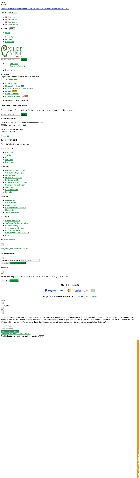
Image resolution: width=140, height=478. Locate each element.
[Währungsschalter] (12, 28)
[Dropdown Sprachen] (13, 13)
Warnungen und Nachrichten (17, 233)
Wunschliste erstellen (18, 263)
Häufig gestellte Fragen (15, 185)
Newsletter (10, 210)
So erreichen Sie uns (13, 177)
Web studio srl (91, 296)
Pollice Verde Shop (12, 180)
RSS (6, 157)
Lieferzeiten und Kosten (15, 170)
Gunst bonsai (10, 205)
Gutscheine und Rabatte (15, 207)
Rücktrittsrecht (11, 189)
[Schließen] (2, 303)
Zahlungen (9, 187)
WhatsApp (9, 41)
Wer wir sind (10, 175)
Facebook (9, 152)
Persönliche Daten (12, 221)
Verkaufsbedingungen (14, 173)
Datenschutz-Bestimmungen (17, 182)
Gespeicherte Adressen (14, 228)
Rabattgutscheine (12, 230)
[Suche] (10, 59)
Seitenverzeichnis (12, 212)
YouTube (9, 159)
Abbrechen (5, 263)
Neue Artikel (10, 200)
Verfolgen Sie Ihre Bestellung (17, 223)
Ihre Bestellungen (12, 225)
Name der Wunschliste (10, 260)
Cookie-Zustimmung (138, 464)
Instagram (9, 162)
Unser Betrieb (11, 37)
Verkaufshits (10, 203)
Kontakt (8, 39)
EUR (7, 33)
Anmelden (14, 280)
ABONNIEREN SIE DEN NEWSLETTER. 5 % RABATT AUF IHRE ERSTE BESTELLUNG (35, 8)
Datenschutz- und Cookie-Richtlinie (16, 334)
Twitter (8, 155)
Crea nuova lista (15, 248)
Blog (7, 235)
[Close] (2, 244)
